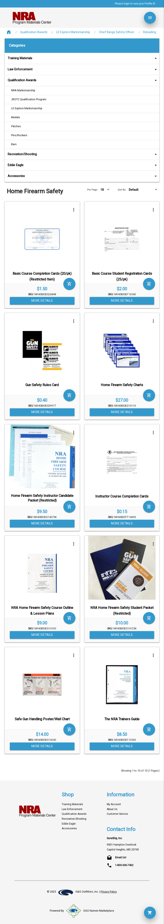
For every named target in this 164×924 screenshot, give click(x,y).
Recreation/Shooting (83, 154)
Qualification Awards (33, 32)
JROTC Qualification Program (28, 99)
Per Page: (92, 189)
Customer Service (117, 814)
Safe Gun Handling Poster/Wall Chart (42, 719)
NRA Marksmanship (23, 90)
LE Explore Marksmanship (73, 32)
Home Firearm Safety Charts (122, 385)
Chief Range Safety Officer (116, 32)
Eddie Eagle (83, 165)
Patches (16, 126)
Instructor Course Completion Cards (121, 496)
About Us (112, 809)
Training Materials (83, 58)
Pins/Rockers (19, 135)
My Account (114, 804)
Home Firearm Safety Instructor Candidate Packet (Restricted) (42, 498)
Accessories (83, 176)
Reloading (149, 32)
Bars (14, 144)
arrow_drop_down (150, 58)
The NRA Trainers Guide (121, 719)
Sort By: (122, 189)
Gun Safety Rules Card (42, 385)
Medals (15, 117)
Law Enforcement (83, 69)
